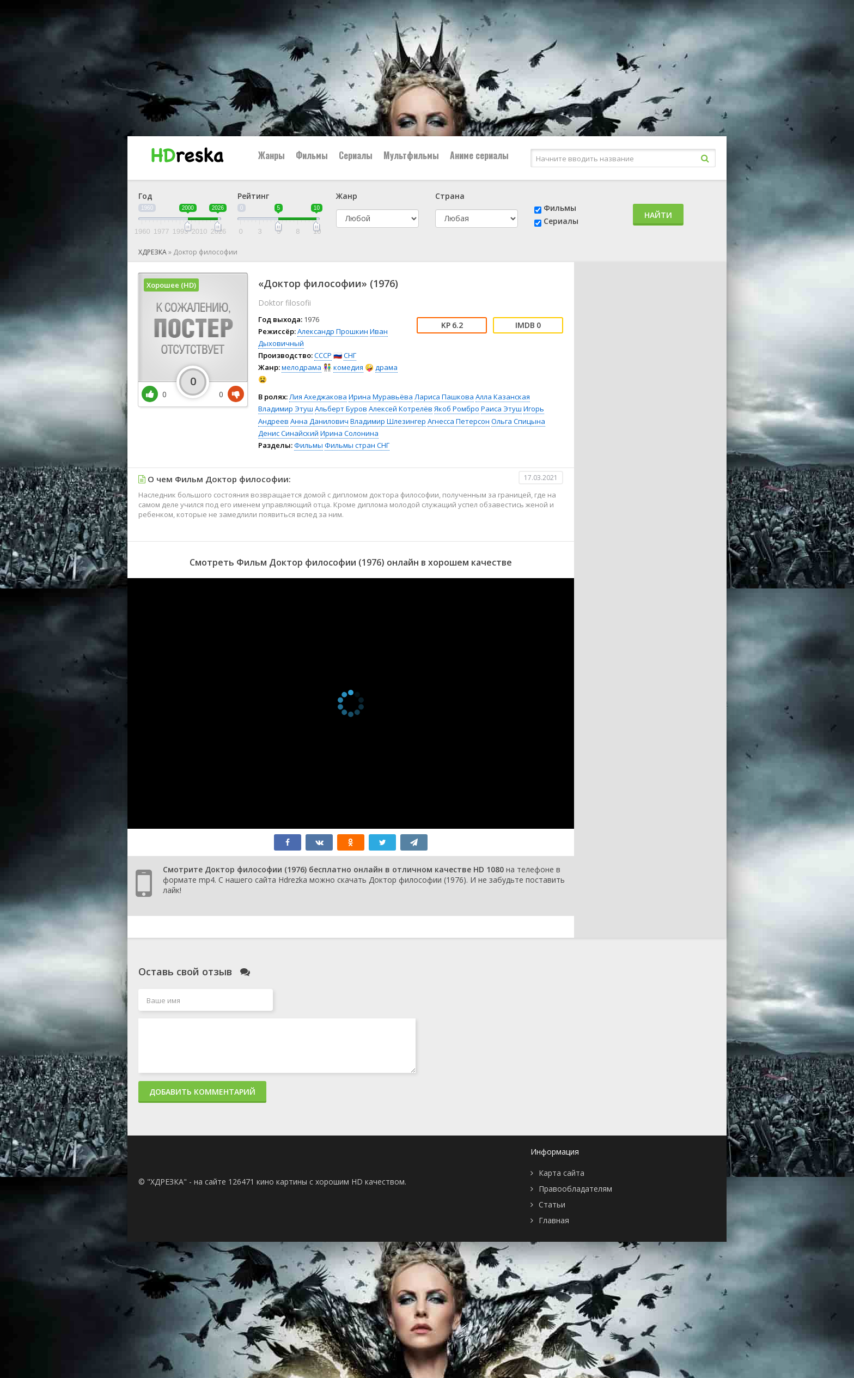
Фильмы (312, 155)
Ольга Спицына (518, 421)
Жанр (346, 196)
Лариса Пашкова (444, 397)
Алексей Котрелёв (400, 409)
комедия (348, 367)
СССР (323, 355)
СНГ (350, 355)
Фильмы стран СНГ (357, 445)
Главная (554, 1220)
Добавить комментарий (202, 1091)
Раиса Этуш (501, 409)
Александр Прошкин (332, 331)
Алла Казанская (502, 397)
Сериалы (356, 155)
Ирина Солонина (349, 433)
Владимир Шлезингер (388, 421)
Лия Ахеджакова (318, 397)
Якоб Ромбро (456, 409)
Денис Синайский (288, 433)
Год (145, 196)
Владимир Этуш (285, 409)
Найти (658, 215)
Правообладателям (575, 1188)
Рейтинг (253, 196)
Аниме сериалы (479, 155)
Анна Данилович (319, 421)
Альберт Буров (341, 409)
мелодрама (301, 367)
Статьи (552, 1204)
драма (386, 367)
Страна (450, 196)
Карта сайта (561, 1173)
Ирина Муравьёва (381, 397)
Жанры (271, 155)
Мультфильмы (411, 155)
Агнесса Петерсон (459, 421)
